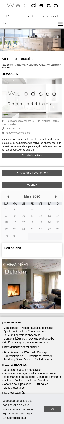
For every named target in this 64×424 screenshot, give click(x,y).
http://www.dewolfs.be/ (18, 132)
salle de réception (37, 380)
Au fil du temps (43, 359)
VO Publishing (12, 342)
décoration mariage (15, 373)
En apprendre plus (14, 418)
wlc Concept (39, 352)
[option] (32, 98)
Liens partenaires (14, 387)
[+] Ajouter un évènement (32, 172)
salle (33, 373)
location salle (48, 373)
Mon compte (10, 328)
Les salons (12, 248)
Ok (52, 409)
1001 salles (41, 384)
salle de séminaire (50, 377)
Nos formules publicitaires (37, 328)
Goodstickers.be (13, 356)
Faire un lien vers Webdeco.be (21, 335)
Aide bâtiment (11, 352)
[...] (32, 149)
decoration (35, 370)
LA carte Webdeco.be (41, 338)
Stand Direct (23, 359)
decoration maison (15, 370)
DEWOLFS (10, 74)
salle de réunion (13, 380)
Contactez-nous (37, 331)
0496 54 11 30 (13, 128)
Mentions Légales (14, 338)
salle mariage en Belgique (19, 377)
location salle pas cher (17, 384)
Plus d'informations (32, 155)
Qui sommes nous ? (36, 342)
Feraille (8, 359)
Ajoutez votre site (13, 331)
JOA (26, 352)
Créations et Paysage (39, 356)
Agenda (32, 184)
